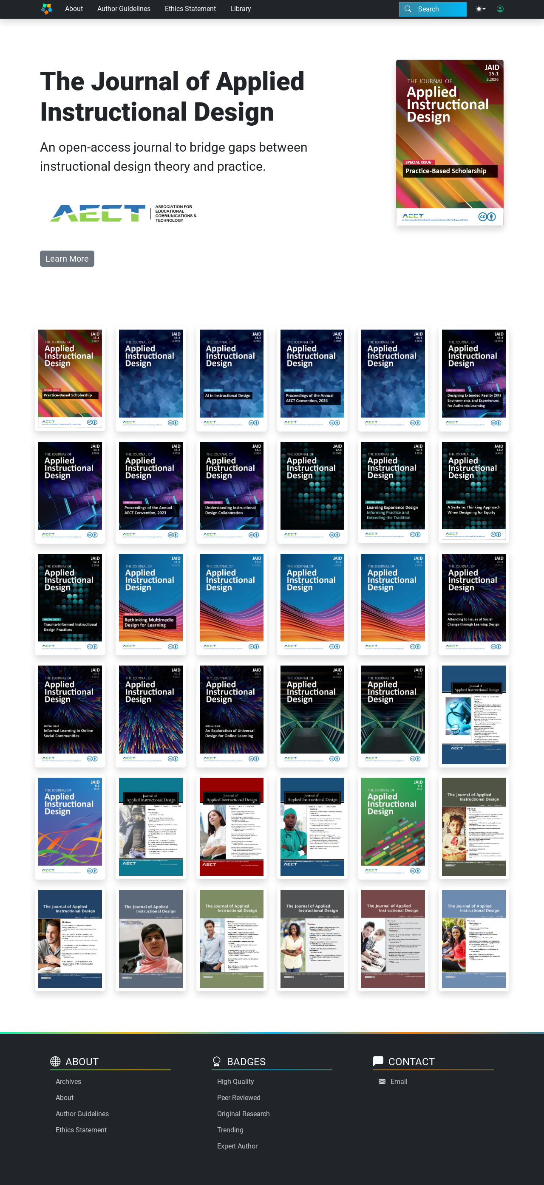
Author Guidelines (123, 9)
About (74, 9)
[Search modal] (433, 9)
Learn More (67, 259)
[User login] (500, 9)
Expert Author (237, 1146)
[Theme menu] (480, 9)
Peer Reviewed (239, 1098)
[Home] (46, 9)
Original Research (243, 1114)
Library (240, 9)
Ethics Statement (190, 9)
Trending (230, 1130)
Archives (68, 1082)
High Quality (235, 1082)
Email (399, 1082)
